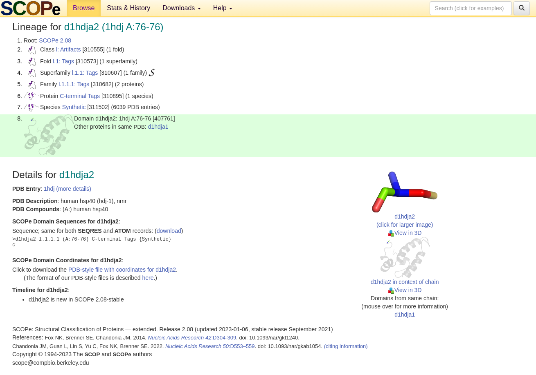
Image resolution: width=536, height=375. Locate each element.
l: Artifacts (68, 49)
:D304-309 (192, 338)
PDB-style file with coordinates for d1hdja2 (122, 269)
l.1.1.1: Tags (74, 84)
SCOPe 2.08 (55, 40)
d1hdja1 (158, 126)
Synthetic (74, 107)
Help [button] (222, 7)
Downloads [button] (181, 7)
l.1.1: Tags (85, 72)
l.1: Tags (63, 61)
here (147, 278)
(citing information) (346, 346)
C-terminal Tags (80, 96)
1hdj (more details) (67, 188)
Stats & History (128, 7)
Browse (84, 7)
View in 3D (405, 233)
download (169, 231)
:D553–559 (210, 346)
